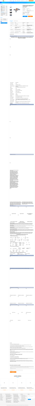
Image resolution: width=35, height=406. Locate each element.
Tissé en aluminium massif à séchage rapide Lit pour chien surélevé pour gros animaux (4, 388)
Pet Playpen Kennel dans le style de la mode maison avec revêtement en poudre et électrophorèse (16, 399)
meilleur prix (25, 16)
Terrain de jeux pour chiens (4, 10)
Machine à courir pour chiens (4, 9)
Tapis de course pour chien (4, 6)
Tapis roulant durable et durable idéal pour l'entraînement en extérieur (9, 399)
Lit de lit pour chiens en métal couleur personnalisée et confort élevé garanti (12, 388)
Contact (30, 16)
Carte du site (1, 397)
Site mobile (1, 398)
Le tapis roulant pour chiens (4, 7)
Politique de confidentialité (1, 399)
